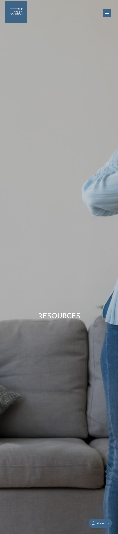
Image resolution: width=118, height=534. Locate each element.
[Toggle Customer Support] (100, 523)
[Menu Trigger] (107, 13)
